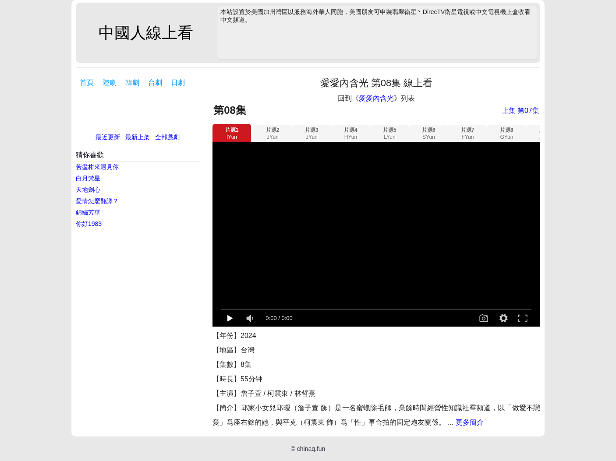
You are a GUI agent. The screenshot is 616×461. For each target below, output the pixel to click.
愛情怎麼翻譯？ (97, 200)
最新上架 (137, 137)
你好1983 (89, 223)
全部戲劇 (167, 137)
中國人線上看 (146, 33)
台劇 (155, 82)
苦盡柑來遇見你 (97, 166)
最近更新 (108, 137)
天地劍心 (88, 189)
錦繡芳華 (88, 212)
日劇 (178, 82)
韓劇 (132, 82)
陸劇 (110, 82)
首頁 (87, 82)
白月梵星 (88, 178)
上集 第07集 (520, 110)
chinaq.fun (311, 448)
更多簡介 (470, 422)
